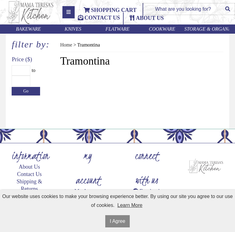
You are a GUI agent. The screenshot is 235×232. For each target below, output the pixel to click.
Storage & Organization (206, 29)
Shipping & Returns (29, 185)
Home (66, 44)
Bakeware (28, 29)
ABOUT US (150, 18)
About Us (29, 167)
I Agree (117, 221)
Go (25, 91)
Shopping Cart (110, 10)
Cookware (162, 29)
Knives (73, 29)
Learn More (130, 205)
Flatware (117, 29)
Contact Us (99, 18)
